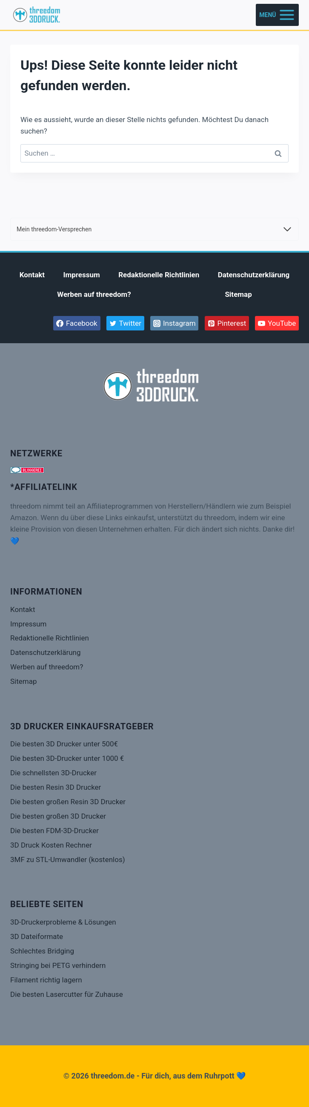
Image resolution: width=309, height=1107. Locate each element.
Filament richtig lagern (46, 980)
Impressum (81, 274)
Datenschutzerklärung (254, 274)
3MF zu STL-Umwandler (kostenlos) (67, 859)
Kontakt (32, 274)
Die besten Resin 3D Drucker (55, 787)
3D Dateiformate (36, 936)
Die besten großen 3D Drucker (58, 816)
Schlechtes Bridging (42, 951)
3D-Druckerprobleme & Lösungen (63, 922)
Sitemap (238, 294)
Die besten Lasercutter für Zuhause (66, 994)
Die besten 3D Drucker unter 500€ (64, 744)
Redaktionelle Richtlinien (158, 274)
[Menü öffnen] (277, 15)
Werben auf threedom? (94, 294)
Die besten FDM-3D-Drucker (54, 830)
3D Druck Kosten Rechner (51, 845)
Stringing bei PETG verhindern (58, 965)
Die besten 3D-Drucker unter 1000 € (67, 758)
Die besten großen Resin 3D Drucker (68, 801)
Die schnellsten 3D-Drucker (53, 772)
